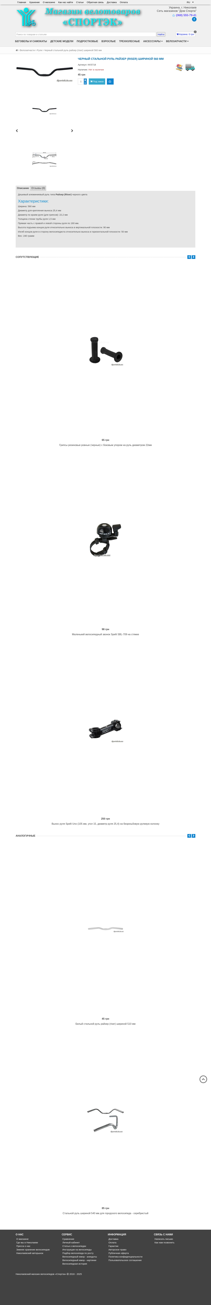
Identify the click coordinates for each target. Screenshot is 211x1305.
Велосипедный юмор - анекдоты (79, 1284)
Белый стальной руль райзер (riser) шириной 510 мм (106, 1046)
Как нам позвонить (164, 1270)
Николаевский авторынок (29, 1280)
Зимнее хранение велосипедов (33, 1277)
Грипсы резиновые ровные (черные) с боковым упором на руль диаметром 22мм (105, 450)
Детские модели (61, 41)
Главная (21, 2)
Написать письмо (163, 1266)
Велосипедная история (74, 1291)
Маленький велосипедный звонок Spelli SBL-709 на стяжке (105, 645)
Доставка (112, 2)
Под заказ (97, 81)
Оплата (125, 2)
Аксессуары (153, 41)
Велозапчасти (177, 41)
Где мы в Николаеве (27, 1270)
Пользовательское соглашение (125, 1287)
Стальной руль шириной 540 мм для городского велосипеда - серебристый (105, 1240)
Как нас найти (66, 2)
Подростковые (87, 41)
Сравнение (68, 1266)
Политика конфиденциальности (125, 1284)
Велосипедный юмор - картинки (79, 1287)
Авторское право (117, 1277)
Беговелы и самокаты (31, 41)
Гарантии (113, 1273)
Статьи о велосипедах (74, 1273)
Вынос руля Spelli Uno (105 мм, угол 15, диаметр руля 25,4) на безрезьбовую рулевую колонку (105, 840)
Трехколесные (129, 41)
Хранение (34, 2)
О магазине (49, 2)
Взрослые (109, 41)
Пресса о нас (23, 1273)
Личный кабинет (71, 1270)
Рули (39, 50)
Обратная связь (95, 2)
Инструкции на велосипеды (77, 1277)
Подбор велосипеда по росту (78, 1280)
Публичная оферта (118, 1280)
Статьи (80, 2)
